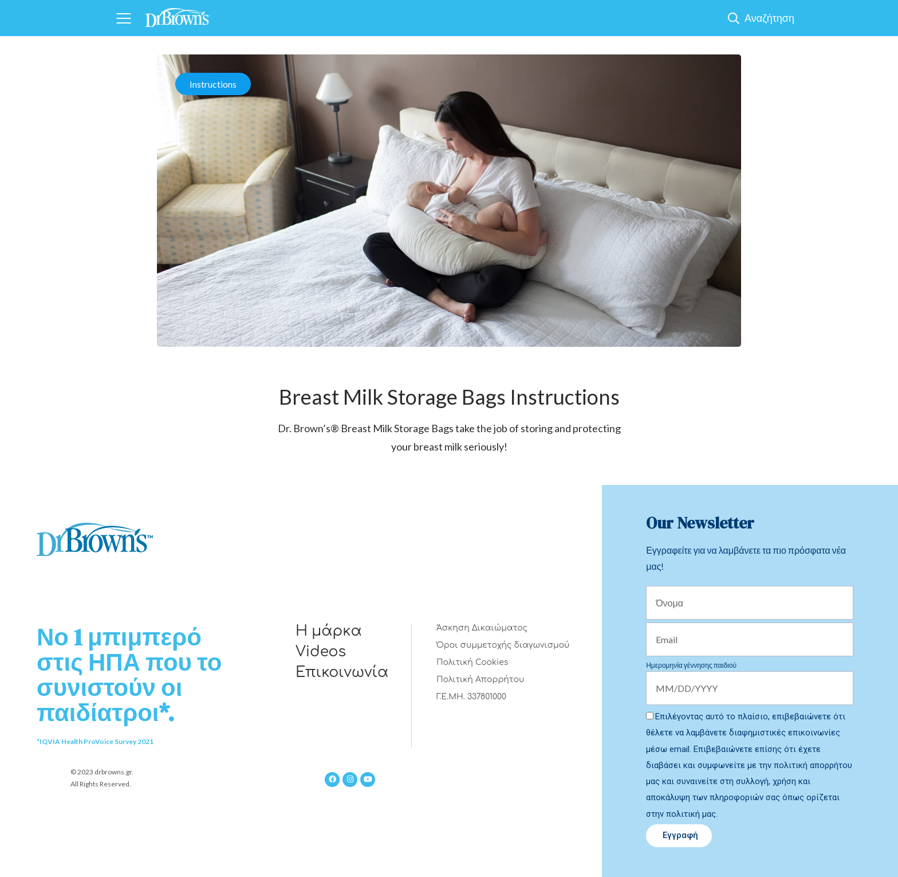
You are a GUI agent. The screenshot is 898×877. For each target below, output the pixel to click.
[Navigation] (123, 18)
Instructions (213, 84)
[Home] (177, 14)
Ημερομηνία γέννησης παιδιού (691, 665)
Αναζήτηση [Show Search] (769, 17)
